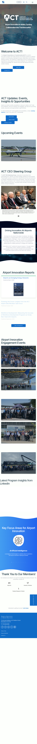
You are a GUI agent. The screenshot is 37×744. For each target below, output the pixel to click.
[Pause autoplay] (18, 216)
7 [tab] (22, 562)
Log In (19, 2)
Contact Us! (7, 70)
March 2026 (11, 119)
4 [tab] (16, 562)
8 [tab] (23, 562)
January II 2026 (7, 122)
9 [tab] (25, 562)
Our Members (33, 600)
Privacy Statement (4, 633)
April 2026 (11, 116)
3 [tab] (15, 562)
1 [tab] (11, 562)
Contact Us (3, 635)
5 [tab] (18, 562)
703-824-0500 (6, 624)
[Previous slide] (3, 201)
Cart (23, 2)
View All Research (18, 325)
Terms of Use (3, 631)
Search (26, 2)
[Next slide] (34, 201)
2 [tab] (13, 562)
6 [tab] (20, 562)
